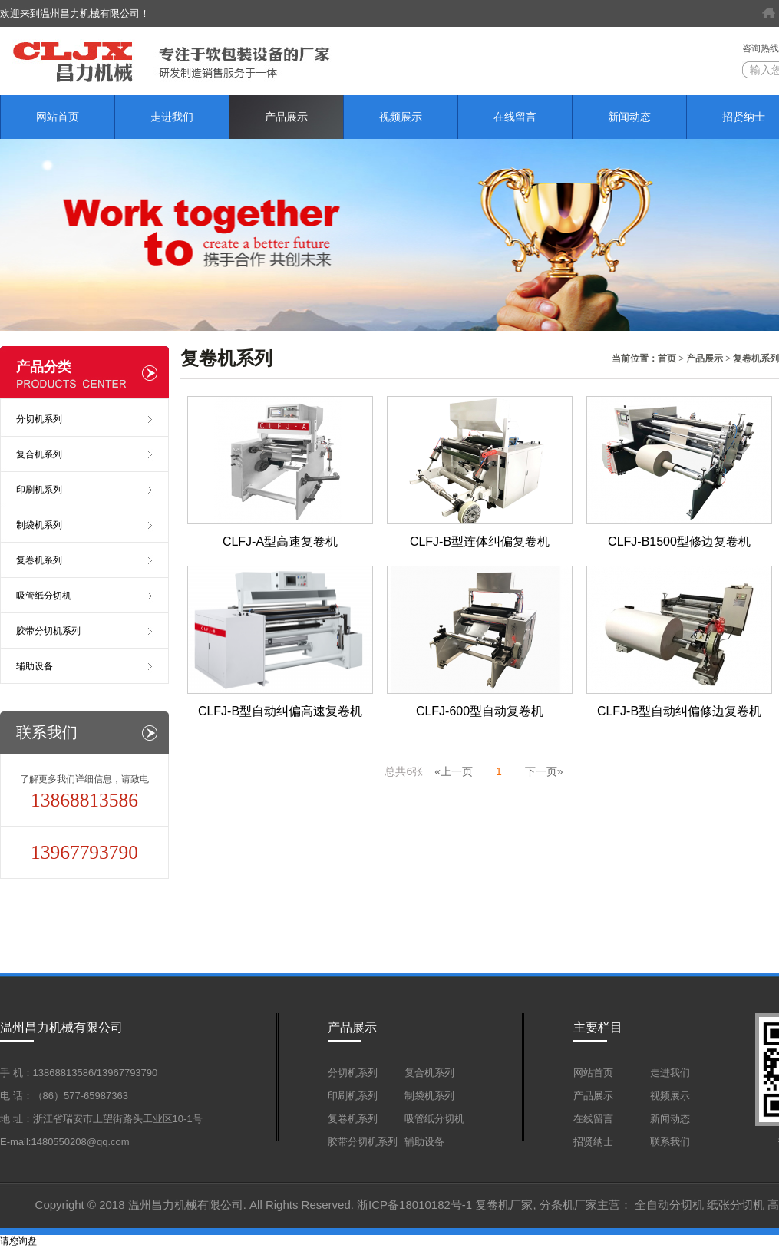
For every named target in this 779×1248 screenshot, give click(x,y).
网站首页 (57, 117)
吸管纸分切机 (43, 595)
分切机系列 (39, 419)
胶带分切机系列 (48, 631)
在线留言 (514, 117)
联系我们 (670, 1141)
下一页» (544, 771)
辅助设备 (34, 666)
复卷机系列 (756, 358)
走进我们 (171, 117)
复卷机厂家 (504, 1204)
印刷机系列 (39, 489)
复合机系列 (39, 454)
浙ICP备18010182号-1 (414, 1204)
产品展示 (286, 117)
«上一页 (453, 771)
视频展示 (400, 117)
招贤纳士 (593, 1141)
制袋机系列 (39, 525)
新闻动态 (629, 117)
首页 (667, 358)
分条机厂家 (568, 1204)
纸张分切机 (735, 1204)
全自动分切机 (669, 1204)
